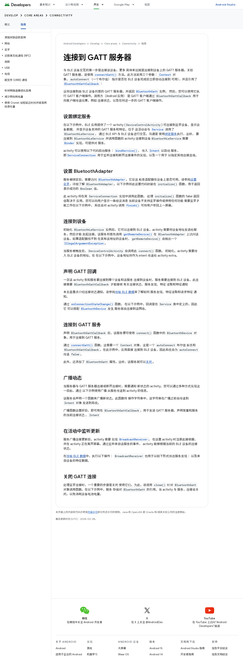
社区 (147, 4)
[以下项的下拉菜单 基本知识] (55, 4)
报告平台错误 (220, 648)
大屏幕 (122, 648)
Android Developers (74, 43)
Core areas (33, 15)
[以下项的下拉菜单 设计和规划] (84, 4)
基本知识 (45, 4)
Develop (11, 15)
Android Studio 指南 (193, 648)
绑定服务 (171, 134)
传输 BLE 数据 (124, 292)
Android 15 (156, 648)
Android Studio (225, 4)
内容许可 (93, 512)
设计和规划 (72, 4)
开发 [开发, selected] (96, 4)
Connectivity (61, 15)
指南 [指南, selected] (23, 24)
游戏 (89, 648)
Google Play (122, 4)
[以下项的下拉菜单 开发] (104, 4)
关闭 (149, 362)
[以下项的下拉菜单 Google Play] (135, 4)
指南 (143, 43)
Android (60, 648)
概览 (7, 24)
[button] (25, 43)
